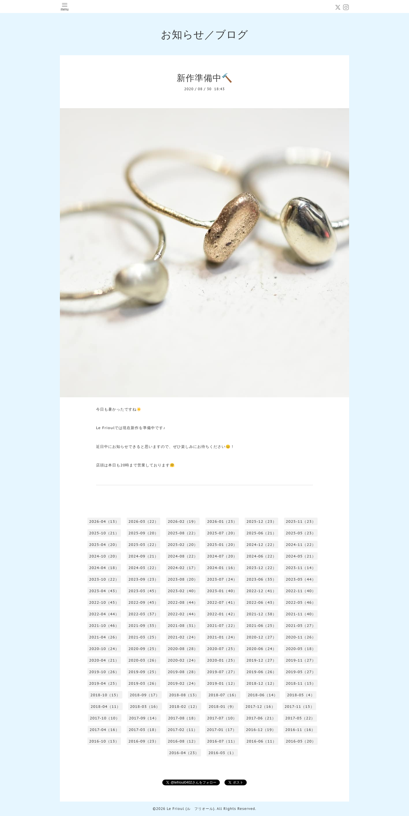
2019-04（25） (104, 683)
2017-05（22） (300, 718)
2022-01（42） (222, 614)
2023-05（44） (301, 579)
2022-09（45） (143, 602)
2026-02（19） (183, 521)
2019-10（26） (104, 671)
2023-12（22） (261, 567)
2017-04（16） (104, 729)
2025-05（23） (301, 533)
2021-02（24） (183, 637)
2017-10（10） (105, 718)
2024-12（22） (261, 544)
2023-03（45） (143, 590)
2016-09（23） (143, 741)
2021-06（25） (261, 625)
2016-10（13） (104, 741)
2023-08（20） (183, 579)
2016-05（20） (301, 741)
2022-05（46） (301, 602)
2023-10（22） (104, 579)
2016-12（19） (261, 729)
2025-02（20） (183, 544)
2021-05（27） (301, 625)
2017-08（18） (183, 718)
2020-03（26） (143, 660)
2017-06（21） (261, 718)
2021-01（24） (222, 637)
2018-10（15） (105, 695)
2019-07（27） (222, 671)
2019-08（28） (183, 671)
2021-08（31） (183, 625)
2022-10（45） (104, 602)
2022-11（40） (301, 590)
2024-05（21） (301, 556)
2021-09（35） (143, 625)
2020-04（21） (104, 660)
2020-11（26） (301, 637)
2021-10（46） (104, 625)
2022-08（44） (183, 602)
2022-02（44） (183, 614)
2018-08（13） (184, 695)
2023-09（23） (143, 579)
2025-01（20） (222, 544)
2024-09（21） (143, 556)
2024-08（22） (183, 556)
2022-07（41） (222, 602)
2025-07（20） (222, 533)
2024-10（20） (104, 556)
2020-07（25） (222, 648)
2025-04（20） (104, 544)
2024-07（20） (222, 556)
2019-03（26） (143, 683)
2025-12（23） (261, 521)
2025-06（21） (261, 533)
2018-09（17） (145, 695)
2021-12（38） (261, 614)
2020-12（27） (261, 637)
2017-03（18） (144, 729)
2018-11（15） (301, 683)
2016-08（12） (183, 741)
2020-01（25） (222, 660)
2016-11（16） (300, 729)
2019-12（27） (261, 660)
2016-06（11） (261, 741)
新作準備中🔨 (205, 77)
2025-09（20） (143, 533)
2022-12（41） (261, 590)
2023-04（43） (104, 590)
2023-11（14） (301, 567)
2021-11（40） (301, 614)
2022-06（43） (261, 602)
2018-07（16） (223, 695)
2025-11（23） (301, 521)
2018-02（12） (184, 706)
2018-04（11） (106, 706)
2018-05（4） (300, 695)
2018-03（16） (145, 706)
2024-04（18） (104, 567)
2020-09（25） (143, 648)
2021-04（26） (104, 637)
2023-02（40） (183, 590)
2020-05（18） (301, 648)
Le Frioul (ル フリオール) (190, 808)
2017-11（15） (299, 706)
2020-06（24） (261, 648)
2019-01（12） (222, 683)
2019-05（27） (301, 671)
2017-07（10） (222, 718)
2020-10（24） (104, 648)
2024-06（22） (261, 556)
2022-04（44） (104, 614)
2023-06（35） (261, 579)
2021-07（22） (222, 625)
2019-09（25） (143, 671)
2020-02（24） (183, 660)
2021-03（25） (143, 637)
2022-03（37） (143, 614)
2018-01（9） (222, 706)
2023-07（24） (222, 579)
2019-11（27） (301, 660)
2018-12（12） (261, 683)
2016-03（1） (222, 752)
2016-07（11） (222, 741)
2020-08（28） (183, 648)
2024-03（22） (143, 567)
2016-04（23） (184, 752)
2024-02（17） (183, 567)
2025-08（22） (183, 533)
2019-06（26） (261, 671)
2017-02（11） (183, 729)
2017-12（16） (260, 706)
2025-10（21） (104, 533)
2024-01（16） (222, 567)
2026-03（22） (143, 521)
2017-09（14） (144, 718)
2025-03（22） (143, 544)
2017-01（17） (222, 729)
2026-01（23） (222, 521)
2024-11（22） (301, 544)
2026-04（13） (104, 521)
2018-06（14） (263, 695)
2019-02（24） (183, 683)
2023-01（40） (222, 590)
